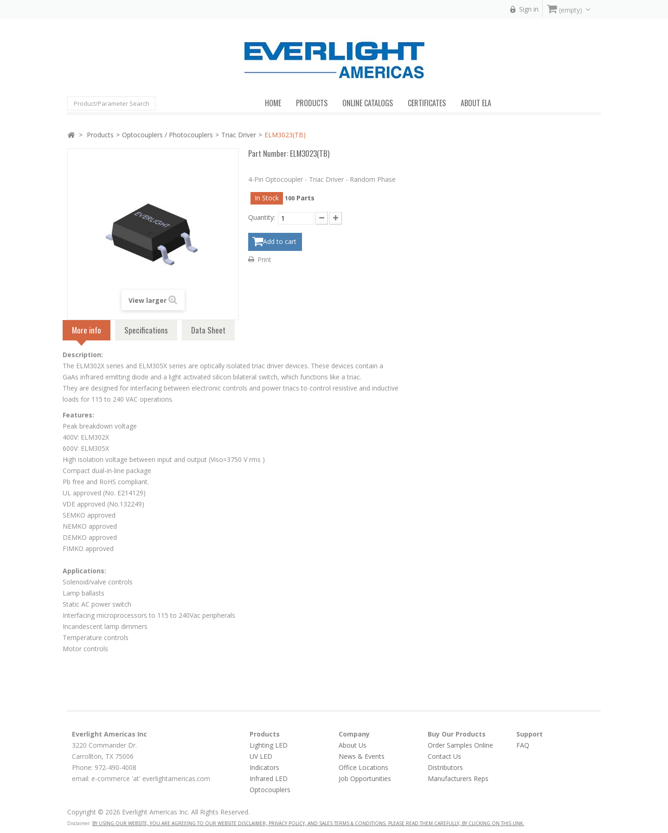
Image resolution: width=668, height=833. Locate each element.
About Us (352, 745)
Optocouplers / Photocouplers (167, 134)
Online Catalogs (367, 103)
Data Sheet (208, 330)
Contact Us (444, 756)
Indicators (264, 767)
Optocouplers (270, 789)
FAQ (522, 745)
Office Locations (363, 767)
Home (273, 103)
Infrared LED (269, 778)
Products (100, 134)
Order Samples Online (460, 745)
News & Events (362, 756)
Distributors (445, 767)
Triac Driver (238, 134)
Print (264, 258)
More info (86, 332)
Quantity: (261, 217)
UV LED (261, 756)
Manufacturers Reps (458, 778)
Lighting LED (269, 745)
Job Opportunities (365, 778)
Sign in (529, 9)
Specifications (146, 330)
